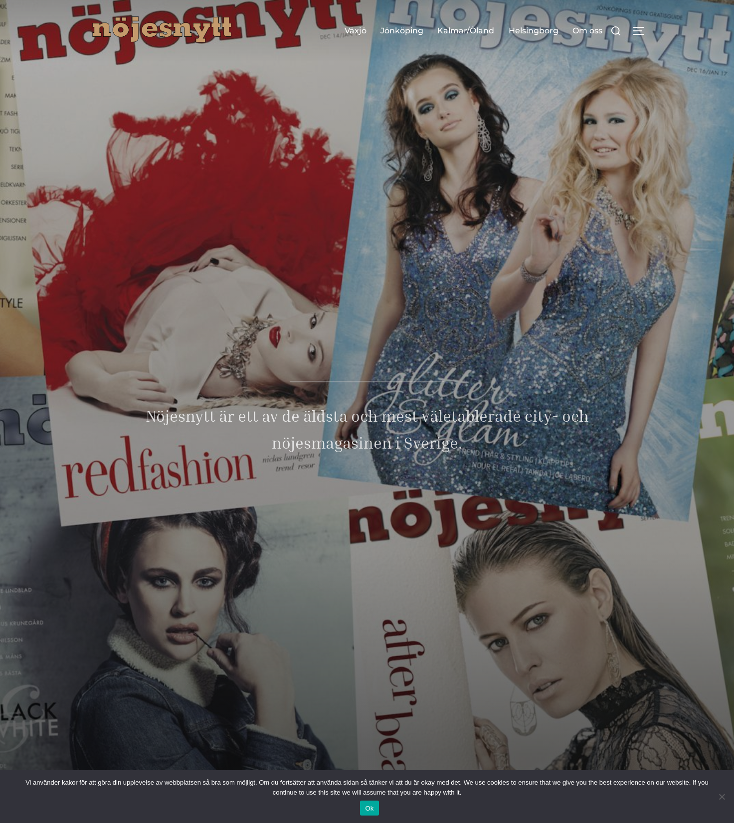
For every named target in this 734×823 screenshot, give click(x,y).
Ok (369, 808)
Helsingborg (533, 30)
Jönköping (401, 30)
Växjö (356, 30)
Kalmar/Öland (465, 30)
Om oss (587, 30)
